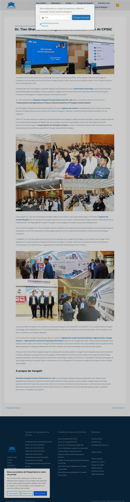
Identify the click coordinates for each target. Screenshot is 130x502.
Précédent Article (12, 408)
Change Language (81, 17)
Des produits (41, 3)
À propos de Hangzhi (85, 3)
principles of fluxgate (53, 108)
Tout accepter (40, 493)
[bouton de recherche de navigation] (117, 5)
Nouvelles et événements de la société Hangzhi (34, 26)
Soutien (69, 3)
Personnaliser (13, 493)
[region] (27, 483)
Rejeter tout (27, 493)
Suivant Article (119, 408)
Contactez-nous (104, 3)
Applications (56, 3)
